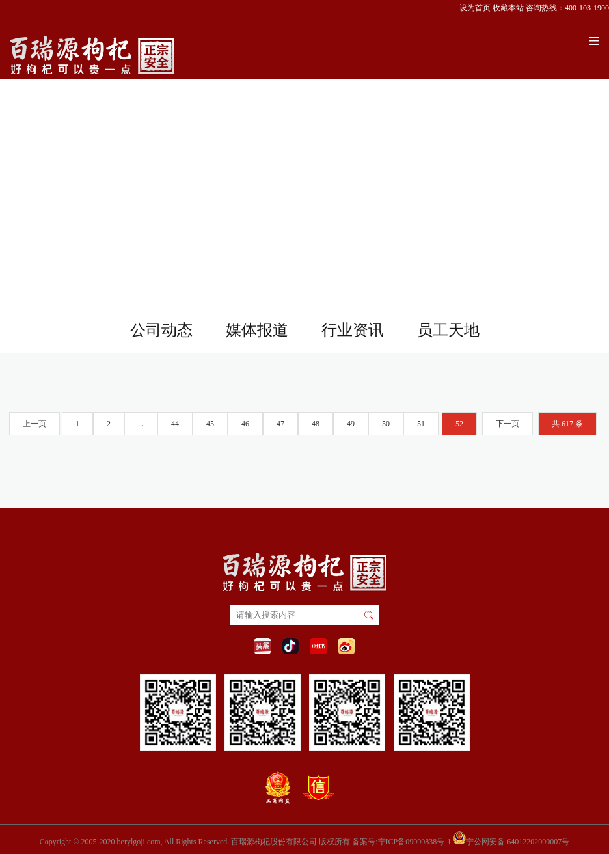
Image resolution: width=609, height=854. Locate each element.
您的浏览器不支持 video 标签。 (304, 152)
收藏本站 (508, 7)
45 (210, 423)
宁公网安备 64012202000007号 (511, 837)
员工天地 (448, 330)
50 (386, 423)
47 (280, 423)
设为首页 (475, 7)
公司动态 (161, 330)
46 (245, 423)
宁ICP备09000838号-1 (415, 841)
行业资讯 (352, 330)
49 (351, 423)
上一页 (34, 423)
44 (175, 423)
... (141, 423)
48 (315, 423)
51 (421, 423)
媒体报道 (257, 330)
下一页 (507, 423)
